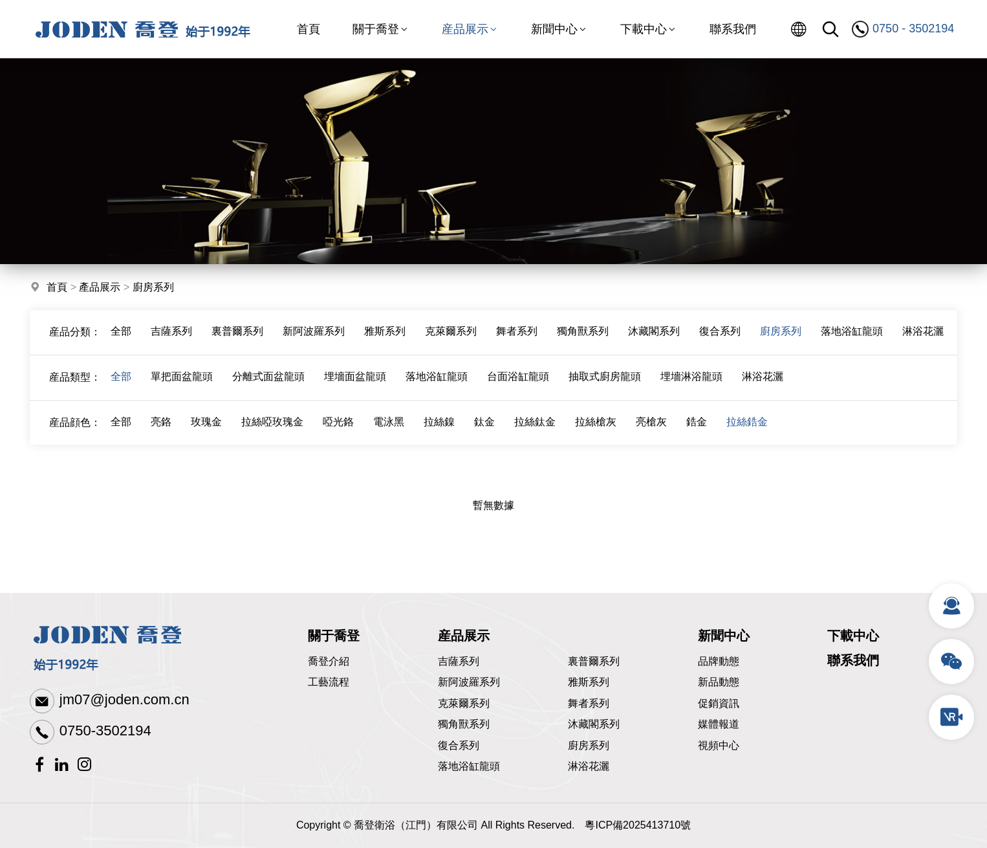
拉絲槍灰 (595, 427)
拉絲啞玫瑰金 (272, 427)
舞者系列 (516, 336)
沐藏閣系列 (654, 336)
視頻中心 (718, 745)
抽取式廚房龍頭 (605, 382)
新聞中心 (559, 29)
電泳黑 (388, 427)
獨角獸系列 (583, 336)
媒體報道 (718, 724)
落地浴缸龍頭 (852, 336)
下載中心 (648, 29)
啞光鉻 (338, 427)
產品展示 (99, 288)
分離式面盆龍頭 (268, 382)
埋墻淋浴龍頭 (691, 382)
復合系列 (720, 336)
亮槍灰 (651, 427)
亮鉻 (161, 427)
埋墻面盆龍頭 (355, 382)
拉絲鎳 (439, 427)
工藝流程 (328, 681)
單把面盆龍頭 (182, 382)
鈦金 (484, 427)
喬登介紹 (328, 661)
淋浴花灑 (923, 336)
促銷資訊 (718, 703)
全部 (121, 336)
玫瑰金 (206, 427)
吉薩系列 (171, 336)
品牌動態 (718, 661)
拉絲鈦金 (535, 427)
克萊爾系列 (451, 336)
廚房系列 (153, 288)
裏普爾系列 (237, 336)
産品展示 (470, 29)
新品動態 (718, 681)
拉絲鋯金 (747, 427)
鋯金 (696, 427)
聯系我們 (733, 29)
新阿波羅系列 (314, 336)
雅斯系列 (385, 336)
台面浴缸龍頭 (518, 382)
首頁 (308, 29)
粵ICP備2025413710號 (638, 825)
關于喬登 (380, 29)
